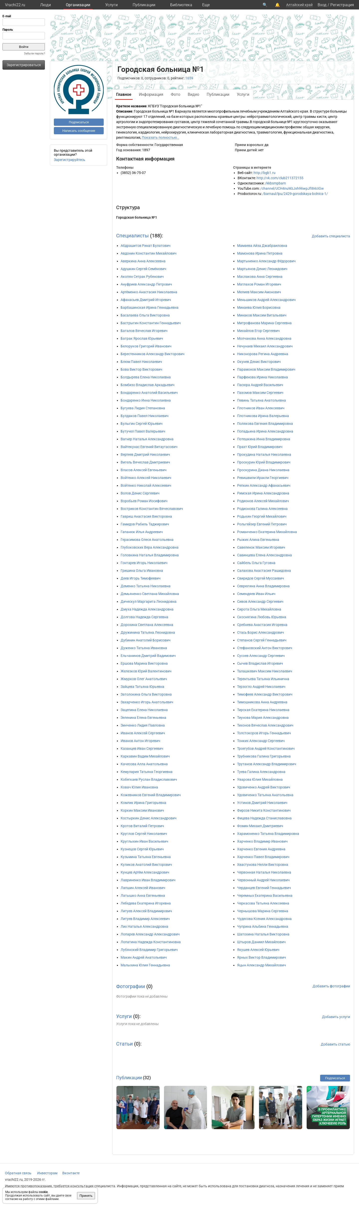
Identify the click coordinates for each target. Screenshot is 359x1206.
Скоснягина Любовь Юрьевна (261, 617)
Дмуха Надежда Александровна (147, 609)
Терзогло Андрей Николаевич (261, 687)
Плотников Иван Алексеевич (260, 408)
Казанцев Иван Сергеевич (142, 749)
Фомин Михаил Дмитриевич (260, 826)
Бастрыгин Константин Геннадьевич (151, 323)
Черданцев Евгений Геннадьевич (264, 888)
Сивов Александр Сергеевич (260, 601)
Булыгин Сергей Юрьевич (142, 424)
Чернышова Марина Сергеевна (262, 911)
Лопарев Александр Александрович (150, 934)
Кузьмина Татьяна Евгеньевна (146, 857)
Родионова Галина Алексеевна (262, 509)
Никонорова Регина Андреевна (262, 354)
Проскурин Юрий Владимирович (263, 462)
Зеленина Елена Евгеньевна (143, 718)
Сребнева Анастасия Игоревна (262, 625)
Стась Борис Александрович (260, 632)
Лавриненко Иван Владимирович (148, 880)
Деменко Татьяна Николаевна (146, 586)
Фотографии (130, 986)
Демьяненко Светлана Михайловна (150, 594)
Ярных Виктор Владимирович (261, 957)
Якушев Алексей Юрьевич (258, 950)
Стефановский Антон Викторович (264, 648)
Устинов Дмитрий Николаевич (262, 803)
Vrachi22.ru (15, 4)
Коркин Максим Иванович (142, 810)
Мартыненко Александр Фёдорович (266, 261)
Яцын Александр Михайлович (261, 965)
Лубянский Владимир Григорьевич (149, 950)
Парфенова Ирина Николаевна (262, 377)
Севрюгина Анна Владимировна (263, 586)
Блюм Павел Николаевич (141, 362)
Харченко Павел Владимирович (263, 857)
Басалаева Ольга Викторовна (145, 315)
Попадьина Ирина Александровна (265, 431)
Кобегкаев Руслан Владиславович (149, 779)
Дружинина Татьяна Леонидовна (148, 632)
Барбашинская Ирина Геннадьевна (150, 307)
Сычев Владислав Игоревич (260, 663)
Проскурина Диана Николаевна (263, 470)
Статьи (124, 1044)
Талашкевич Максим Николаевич (264, 671)
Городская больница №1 (136, 217)
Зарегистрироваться (24, 65)
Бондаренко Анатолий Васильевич (149, 393)
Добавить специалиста (331, 236)
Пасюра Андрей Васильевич (260, 385)
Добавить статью (335, 1044)
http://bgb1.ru (264, 173)
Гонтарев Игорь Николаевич (144, 563)
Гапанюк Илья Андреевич (142, 532)
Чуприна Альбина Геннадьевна (262, 926)
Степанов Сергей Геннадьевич (261, 640)
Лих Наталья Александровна (144, 926)
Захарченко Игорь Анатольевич (147, 702)
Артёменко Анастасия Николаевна (149, 292)
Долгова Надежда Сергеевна (144, 617)
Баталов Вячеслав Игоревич (144, 331)
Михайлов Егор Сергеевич (258, 331)
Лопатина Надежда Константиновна (151, 942)
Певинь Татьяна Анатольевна (261, 400)
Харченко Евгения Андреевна (261, 849)
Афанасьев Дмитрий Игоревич (146, 300)
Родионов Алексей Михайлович (263, 501)
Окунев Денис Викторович (259, 362)
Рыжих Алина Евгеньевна (258, 540)
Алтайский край (299, 5)
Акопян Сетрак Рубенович (142, 277)
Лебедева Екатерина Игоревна (146, 903)
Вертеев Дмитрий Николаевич (145, 454)
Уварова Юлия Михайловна (260, 779)
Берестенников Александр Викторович (152, 354)
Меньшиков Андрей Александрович (266, 300)
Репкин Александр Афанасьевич (263, 485)
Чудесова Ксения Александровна (264, 919)
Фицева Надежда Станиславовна (264, 818)
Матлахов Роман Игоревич (259, 284)
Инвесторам (47, 1173)
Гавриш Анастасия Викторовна (146, 516)
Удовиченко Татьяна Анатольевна (265, 795)
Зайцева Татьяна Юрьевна (142, 687)
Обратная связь (18, 1173)
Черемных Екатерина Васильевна (264, 896)
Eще (206, 4)
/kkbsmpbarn (275, 183)
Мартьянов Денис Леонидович (262, 269)
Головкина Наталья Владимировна (150, 555)
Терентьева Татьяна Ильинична (263, 679)
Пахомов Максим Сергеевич (260, 393)
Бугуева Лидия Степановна (143, 408)
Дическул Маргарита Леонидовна (149, 601)
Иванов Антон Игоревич (140, 741)
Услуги (111, 4)
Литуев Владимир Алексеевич (145, 919)
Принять (86, 1196)
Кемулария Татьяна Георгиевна (147, 772)
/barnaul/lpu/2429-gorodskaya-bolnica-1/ (295, 194)
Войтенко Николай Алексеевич (146, 485)
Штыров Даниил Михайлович (261, 942)
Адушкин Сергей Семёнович (143, 269)
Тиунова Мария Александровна (263, 718)
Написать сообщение (78, 131)
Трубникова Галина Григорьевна (264, 756)
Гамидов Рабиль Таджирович (145, 524)
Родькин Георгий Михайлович (261, 516)
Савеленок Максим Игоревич (261, 547)
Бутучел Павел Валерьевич (143, 431)
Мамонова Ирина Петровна (259, 253)
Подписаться (79, 122)
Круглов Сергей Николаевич (144, 834)
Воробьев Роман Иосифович (144, 501)
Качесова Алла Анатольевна (144, 764)
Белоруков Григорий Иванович (146, 346)
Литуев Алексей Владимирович (146, 911)
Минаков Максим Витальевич (261, 315)
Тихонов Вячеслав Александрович (265, 725)
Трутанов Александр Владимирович (266, 764)
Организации (78, 4)
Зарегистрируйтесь (69, 160)
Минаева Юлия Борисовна (258, 307)
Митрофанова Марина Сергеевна (264, 323)
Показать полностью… (160, 138)
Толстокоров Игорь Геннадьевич (264, 733)
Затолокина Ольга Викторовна (146, 694)
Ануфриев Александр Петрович (146, 284)
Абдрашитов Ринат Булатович (146, 246)
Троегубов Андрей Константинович (266, 749)
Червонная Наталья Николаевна (264, 872)
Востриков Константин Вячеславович (152, 509)
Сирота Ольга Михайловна (259, 609)
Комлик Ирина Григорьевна (143, 803)
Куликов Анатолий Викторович (146, 865)
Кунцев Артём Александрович (145, 872)
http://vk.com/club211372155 (280, 178)
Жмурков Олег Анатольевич (144, 679)
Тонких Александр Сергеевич (261, 741)
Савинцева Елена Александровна (264, 555)
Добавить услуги (336, 1017)
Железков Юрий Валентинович (146, 671)
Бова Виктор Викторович (141, 369)
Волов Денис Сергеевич (140, 493)
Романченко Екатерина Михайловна (267, 532)
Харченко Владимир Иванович (262, 841)
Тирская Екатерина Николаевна (263, 710)
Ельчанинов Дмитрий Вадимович (148, 656)
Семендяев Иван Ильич (256, 594)
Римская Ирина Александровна (263, 493)
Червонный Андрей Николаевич (263, 880)
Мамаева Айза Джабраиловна (262, 246)
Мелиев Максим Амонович (259, 292)
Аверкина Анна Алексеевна (143, 261)
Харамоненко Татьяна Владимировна (268, 834)
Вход (322, 4)
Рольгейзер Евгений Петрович (262, 524)
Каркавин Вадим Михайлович (145, 756)
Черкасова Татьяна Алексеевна (263, 903)
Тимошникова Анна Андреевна (262, 702)
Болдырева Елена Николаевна (146, 377)
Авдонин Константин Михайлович (149, 253)
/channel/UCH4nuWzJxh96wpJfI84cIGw (292, 188)
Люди (45, 4)
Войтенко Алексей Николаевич (146, 478)
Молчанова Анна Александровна (264, 338)
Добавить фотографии (331, 986)
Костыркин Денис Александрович (149, 818)
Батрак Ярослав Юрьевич (142, 338)
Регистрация (342, 4)
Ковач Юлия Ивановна (139, 787)
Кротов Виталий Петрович (142, 826)
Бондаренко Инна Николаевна (146, 400)
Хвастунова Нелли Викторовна (262, 865)
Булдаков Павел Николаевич (145, 416)
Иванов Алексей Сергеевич (143, 733)
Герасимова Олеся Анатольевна (147, 540)
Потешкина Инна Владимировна (263, 439)
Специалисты (132, 236)
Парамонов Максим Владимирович (266, 369)
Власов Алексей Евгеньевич (144, 470)
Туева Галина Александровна (261, 772)
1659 (189, 78)
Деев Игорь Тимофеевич (141, 578)
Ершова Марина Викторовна (144, 663)
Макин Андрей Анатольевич (144, 957)
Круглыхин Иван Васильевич (144, 841)
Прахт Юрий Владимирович (259, 447)
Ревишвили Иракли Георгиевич (262, 478)
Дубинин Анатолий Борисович (146, 640)
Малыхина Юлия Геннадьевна (145, 965)
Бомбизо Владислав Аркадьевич (148, 385)
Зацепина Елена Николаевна (144, 710)
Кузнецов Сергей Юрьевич (142, 849)
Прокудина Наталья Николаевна (264, 454)
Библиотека (181, 4)
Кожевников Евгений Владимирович (151, 795)
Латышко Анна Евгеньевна (143, 896)
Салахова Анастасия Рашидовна (264, 571)
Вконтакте (71, 1173)
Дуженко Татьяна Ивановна (144, 648)
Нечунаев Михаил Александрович (265, 346)
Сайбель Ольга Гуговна (256, 563)
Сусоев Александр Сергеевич (261, 656)
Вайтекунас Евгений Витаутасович (149, 447)
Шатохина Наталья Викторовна (263, 934)
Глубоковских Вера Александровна (150, 547)
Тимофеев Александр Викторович (264, 694)
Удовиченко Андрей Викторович (263, 787)
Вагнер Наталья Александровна (147, 439)
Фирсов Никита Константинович (264, 810)
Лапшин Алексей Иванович (143, 888)
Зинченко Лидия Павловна (143, 725)
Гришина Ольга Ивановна (142, 571)
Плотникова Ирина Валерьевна (263, 416)
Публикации (144, 4)
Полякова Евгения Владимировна (265, 424)
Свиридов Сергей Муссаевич (260, 578)
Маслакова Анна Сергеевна (259, 277)
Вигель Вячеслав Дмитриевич (145, 462)
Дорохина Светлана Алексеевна (147, 625)
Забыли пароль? (34, 53)
